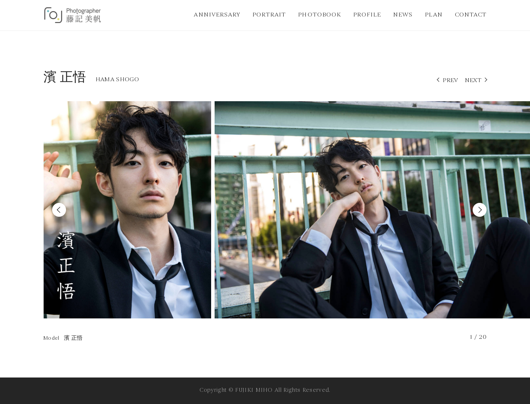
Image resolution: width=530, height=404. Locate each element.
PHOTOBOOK (319, 15)
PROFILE (367, 15)
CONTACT (471, 15)
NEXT (473, 80)
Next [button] (480, 210)
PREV (450, 80)
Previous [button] (59, 210)
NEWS (403, 15)
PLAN (433, 15)
